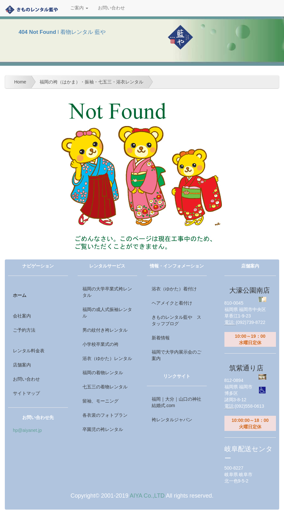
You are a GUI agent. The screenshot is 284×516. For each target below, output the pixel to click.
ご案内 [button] (79, 7)
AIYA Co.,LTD (147, 495)
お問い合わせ (111, 7)
